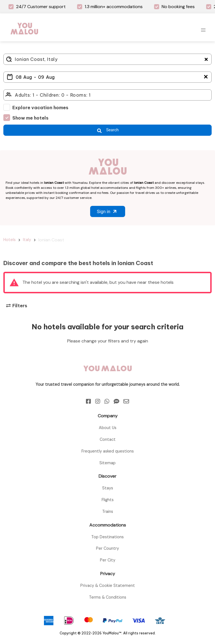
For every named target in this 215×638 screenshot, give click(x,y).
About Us (107, 427)
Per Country (107, 548)
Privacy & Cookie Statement (107, 585)
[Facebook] (88, 401)
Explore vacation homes (40, 107)
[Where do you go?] (107, 59)
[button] (203, 30)
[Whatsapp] (106, 401)
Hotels (9, 239)
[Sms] (116, 401)
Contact (108, 439)
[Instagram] (97, 401)
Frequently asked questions (107, 451)
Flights (108, 499)
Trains (107, 511)
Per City (107, 560)
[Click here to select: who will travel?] (107, 95)
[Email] (126, 401)
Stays (107, 488)
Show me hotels (30, 118)
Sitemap (107, 462)
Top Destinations (107, 536)
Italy (27, 239)
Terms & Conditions (107, 597)
